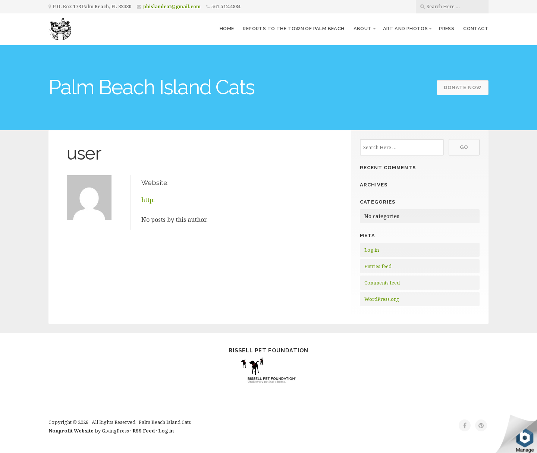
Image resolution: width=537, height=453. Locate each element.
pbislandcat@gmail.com (172, 6)
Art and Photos (405, 28)
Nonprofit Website (71, 430)
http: (148, 200)
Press (446, 28)
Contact (476, 28)
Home (227, 28)
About (363, 28)
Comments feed (382, 282)
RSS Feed (143, 430)
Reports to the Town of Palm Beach (293, 28)
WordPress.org (381, 299)
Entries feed (378, 266)
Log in (371, 249)
